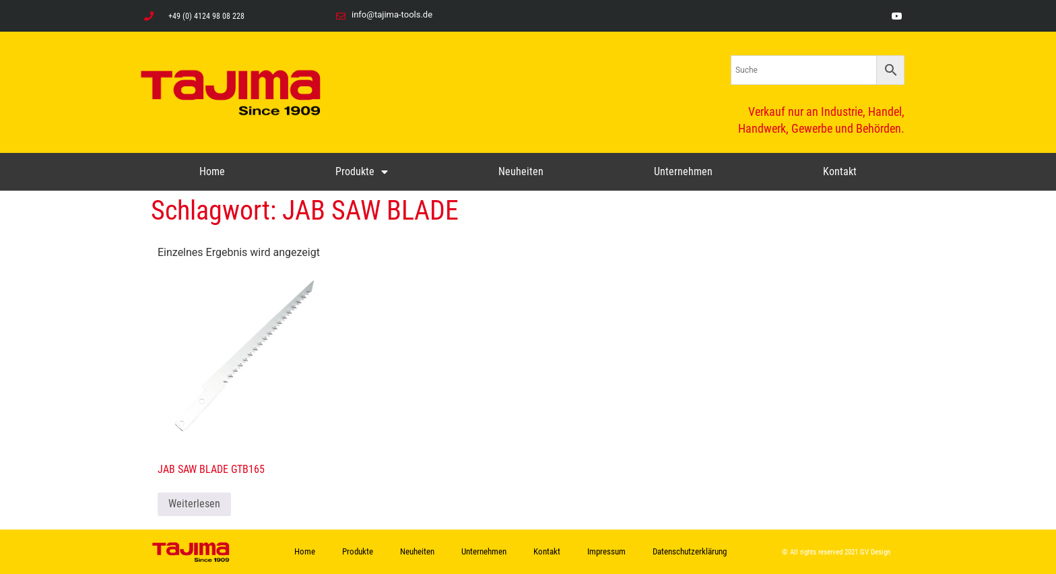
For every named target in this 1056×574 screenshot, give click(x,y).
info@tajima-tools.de (392, 14)
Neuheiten (520, 171)
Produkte (361, 172)
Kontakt (840, 171)
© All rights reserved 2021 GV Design (836, 552)
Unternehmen (683, 171)
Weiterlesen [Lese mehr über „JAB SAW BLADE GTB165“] (194, 503)
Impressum (606, 551)
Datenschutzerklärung (690, 551)
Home (212, 171)
